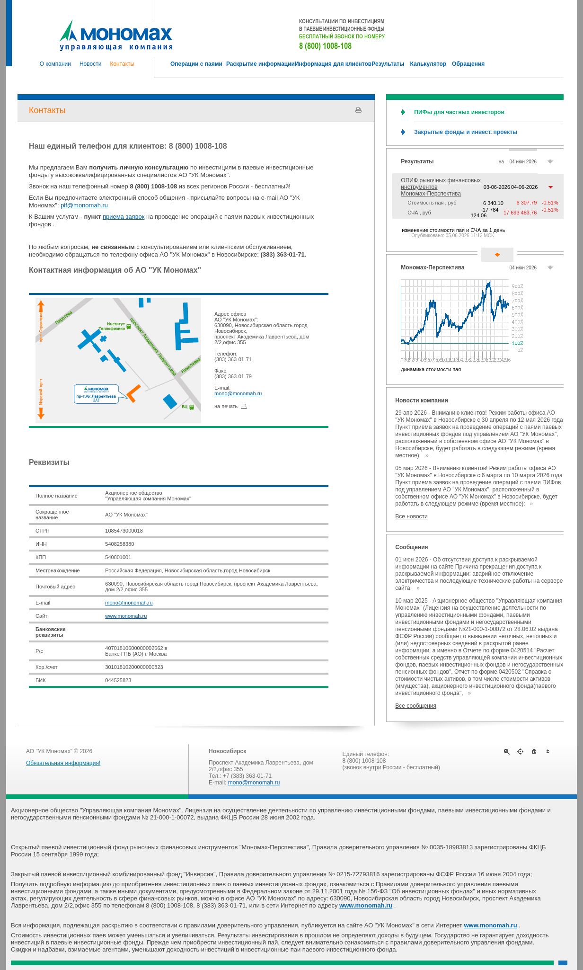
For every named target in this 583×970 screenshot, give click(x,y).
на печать (226, 406)
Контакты (47, 110)
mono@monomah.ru (238, 393)
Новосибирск (227, 751)
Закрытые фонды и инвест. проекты (465, 132)
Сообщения (411, 547)
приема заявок (123, 216)
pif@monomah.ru (84, 205)
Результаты (417, 161)
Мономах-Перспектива (432, 267)
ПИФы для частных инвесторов (459, 112)
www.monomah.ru (126, 616)
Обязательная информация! (63, 763)
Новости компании (421, 400)
